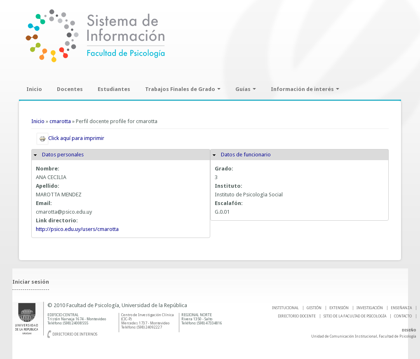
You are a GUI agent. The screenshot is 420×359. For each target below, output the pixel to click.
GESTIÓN (314, 308)
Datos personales (63, 155)
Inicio (34, 89)
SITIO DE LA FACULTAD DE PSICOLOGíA (355, 316)
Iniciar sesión (30, 282)
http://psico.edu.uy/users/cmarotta (77, 229)
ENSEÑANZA (401, 308)
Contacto (403, 316)
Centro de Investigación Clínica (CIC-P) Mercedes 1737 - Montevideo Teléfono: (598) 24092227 (147, 321)
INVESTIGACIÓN (370, 308)
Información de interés (305, 89)
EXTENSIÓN (339, 308)
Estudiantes (114, 89)
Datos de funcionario (246, 155)
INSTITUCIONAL (285, 308)
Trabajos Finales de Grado (183, 89)
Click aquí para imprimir (70, 138)
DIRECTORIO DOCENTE (297, 316)
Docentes (70, 89)
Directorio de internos (74, 334)
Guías (245, 89)
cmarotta (60, 121)
